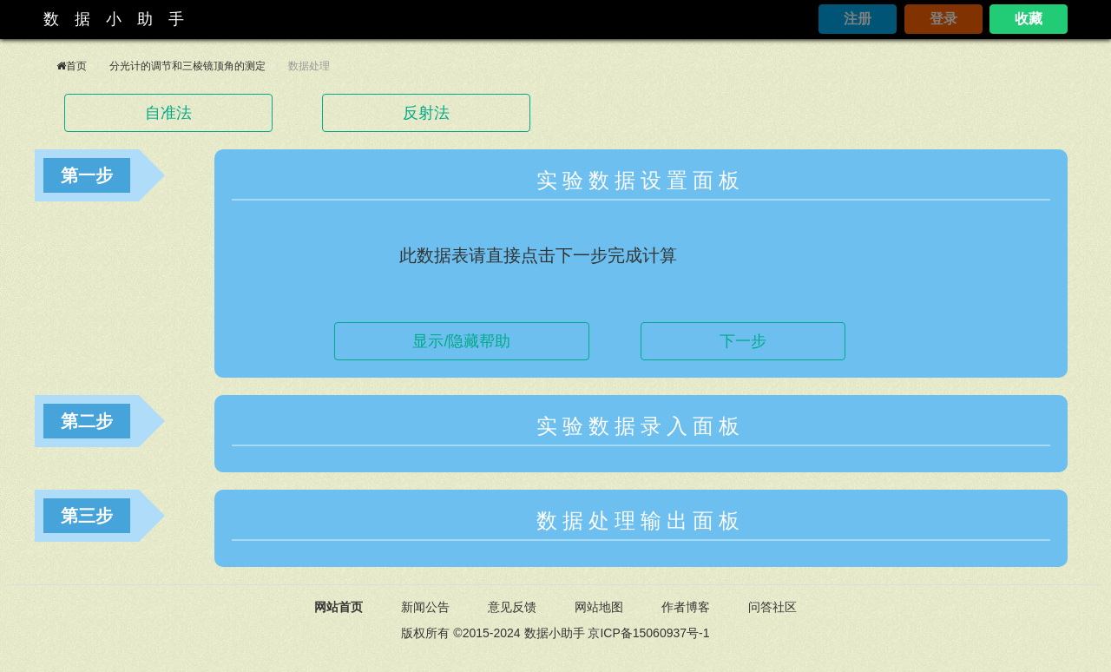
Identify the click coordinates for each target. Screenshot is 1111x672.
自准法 (168, 113)
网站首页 (338, 607)
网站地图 (599, 607)
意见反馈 (512, 607)
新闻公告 (425, 607)
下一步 (743, 341)
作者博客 (685, 607)
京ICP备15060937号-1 (648, 633)
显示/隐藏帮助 (461, 341)
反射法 (426, 113)
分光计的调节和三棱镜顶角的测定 (187, 66)
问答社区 (772, 607)
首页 (76, 66)
